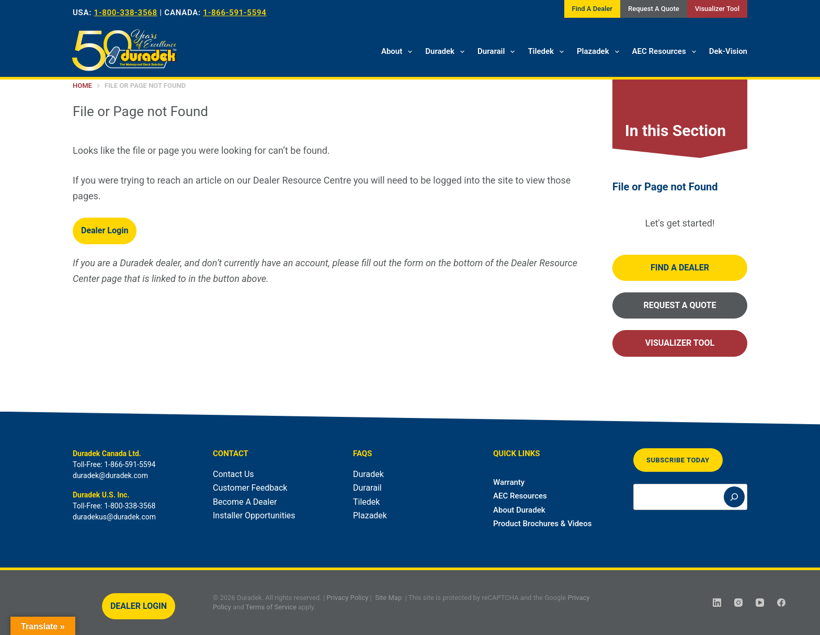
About (398, 52)
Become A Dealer (245, 502)
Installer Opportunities (254, 515)
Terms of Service (271, 606)
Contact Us (233, 474)
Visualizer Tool (717, 9)
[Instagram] (738, 602)
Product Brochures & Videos (542, 523)
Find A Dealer (592, 9)
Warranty (509, 482)
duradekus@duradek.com (114, 517)
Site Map (388, 598)
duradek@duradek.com (110, 475)
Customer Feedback (250, 488)
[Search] (734, 496)
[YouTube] (760, 602)
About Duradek (519, 510)
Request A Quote (653, 9)
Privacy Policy (347, 598)
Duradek (447, 52)
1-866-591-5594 (234, 12)
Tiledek (548, 52)
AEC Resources (666, 52)
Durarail (498, 52)
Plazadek (600, 52)
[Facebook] (781, 602)
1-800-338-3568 (125, 12)
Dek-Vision (728, 51)
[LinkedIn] (717, 602)
